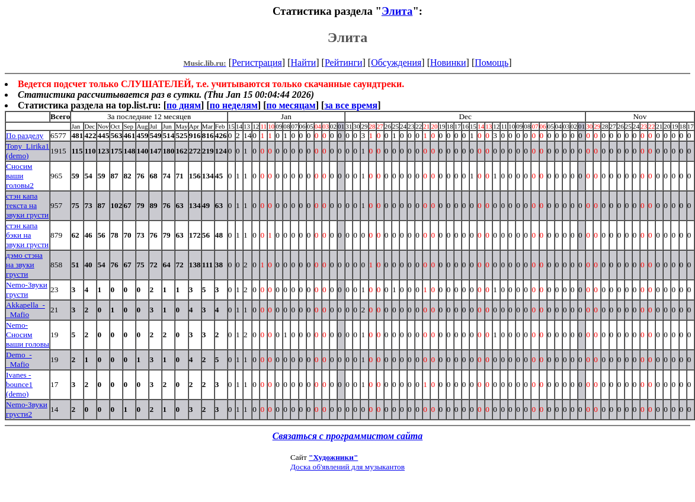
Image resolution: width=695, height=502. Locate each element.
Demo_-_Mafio (19, 359)
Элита (397, 11)
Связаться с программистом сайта (348, 436)
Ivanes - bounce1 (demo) (19, 384)
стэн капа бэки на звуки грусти (27, 235)
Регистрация (257, 62)
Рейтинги (344, 62)
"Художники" (333, 457)
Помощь (491, 62)
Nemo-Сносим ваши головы (27, 334)
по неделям (234, 105)
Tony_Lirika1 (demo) (27, 151)
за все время (350, 105)
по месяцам (290, 105)
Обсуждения (396, 62)
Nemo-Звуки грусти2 (26, 409)
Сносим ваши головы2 (20, 176)
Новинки (448, 62)
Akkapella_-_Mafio (25, 309)
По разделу (24, 135)
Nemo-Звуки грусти (26, 289)
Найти (303, 62)
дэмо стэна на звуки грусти (24, 265)
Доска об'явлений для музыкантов (347, 466)
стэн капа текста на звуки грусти (27, 205)
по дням (183, 105)
